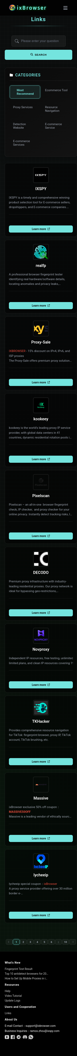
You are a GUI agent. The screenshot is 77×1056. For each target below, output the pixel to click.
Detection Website (19, 126)
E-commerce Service (53, 126)
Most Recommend (25, 92)
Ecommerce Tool (56, 90)
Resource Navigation (52, 109)
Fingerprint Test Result (18, 969)
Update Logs (12, 1000)
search (38, 54)
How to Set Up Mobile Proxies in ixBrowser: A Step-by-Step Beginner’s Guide (26, 978)
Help (7, 991)
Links (8, 1013)
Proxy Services (23, 107)
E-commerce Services (21, 142)
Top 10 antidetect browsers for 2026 (26, 973)
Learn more (41, 229)
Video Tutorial (13, 995)
